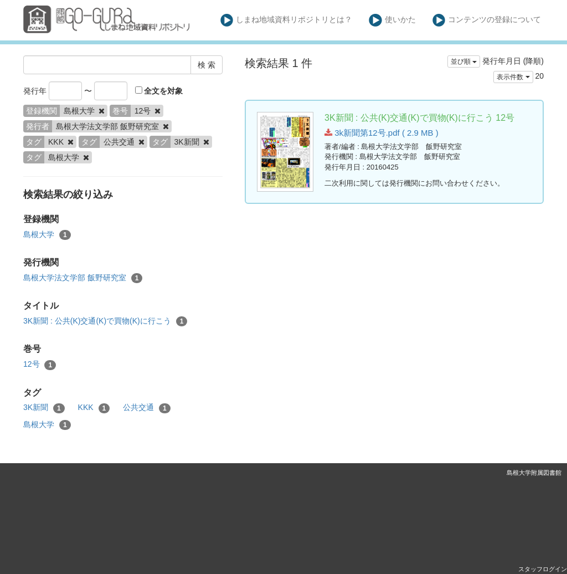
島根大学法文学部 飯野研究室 (82, 278)
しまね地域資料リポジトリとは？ (286, 20)
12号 (39, 365)
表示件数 (513, 77)
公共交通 (147, 408)
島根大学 (47, 235)
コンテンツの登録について (487, 20)
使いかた (392, 20)
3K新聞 (44, 408)
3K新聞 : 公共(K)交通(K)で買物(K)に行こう (105, 321)
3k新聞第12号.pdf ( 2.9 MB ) (381, 132)
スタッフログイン (542, 569)
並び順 (464, 61)
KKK (94, 408)
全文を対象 (159, 90)
